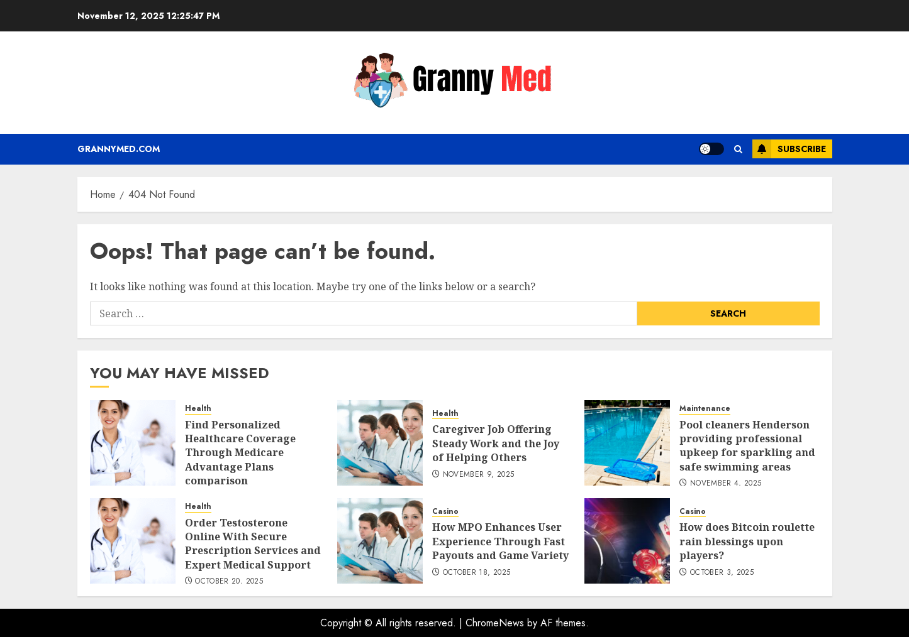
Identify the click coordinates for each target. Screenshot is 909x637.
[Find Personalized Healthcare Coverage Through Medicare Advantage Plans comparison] (133, 443)
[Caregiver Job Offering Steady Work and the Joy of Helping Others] (380, 443)
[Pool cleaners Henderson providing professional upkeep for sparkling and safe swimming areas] (627, 443)
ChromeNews (495, 623)
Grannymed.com (118, 149)
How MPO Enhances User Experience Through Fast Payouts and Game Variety (500, 541)
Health (198, 408)
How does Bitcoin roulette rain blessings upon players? (747, 541)
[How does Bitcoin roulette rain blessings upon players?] (627, 541)
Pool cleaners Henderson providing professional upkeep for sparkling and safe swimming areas (747, 446)
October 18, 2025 (477, 573)
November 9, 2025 (479, 475)
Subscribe (789, 148)
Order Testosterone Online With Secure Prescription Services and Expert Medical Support (253, 544)
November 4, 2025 (726, 484)
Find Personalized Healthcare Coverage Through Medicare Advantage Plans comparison (240, 453)
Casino (445, 511)
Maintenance (704, 408)
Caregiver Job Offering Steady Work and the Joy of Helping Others (495, 443)
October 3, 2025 (722, 573)
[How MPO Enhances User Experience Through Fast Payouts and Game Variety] (380, 541)
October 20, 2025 (229, 582)
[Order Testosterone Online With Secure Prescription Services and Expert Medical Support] (133, 541)
